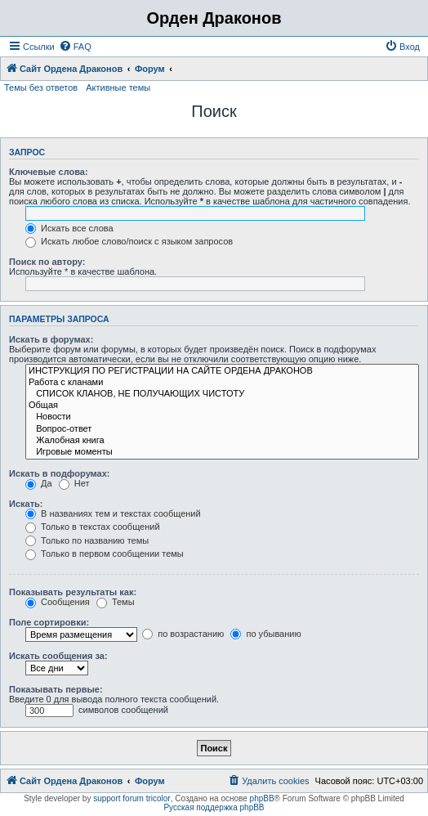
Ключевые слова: (48, 172)
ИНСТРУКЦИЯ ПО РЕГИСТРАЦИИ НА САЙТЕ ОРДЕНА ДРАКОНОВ (222, 371)
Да (38, 483)
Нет (74, 483)
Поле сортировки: (49, 622)
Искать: (25, 504)
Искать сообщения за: (58, 656)
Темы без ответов (41, 87)
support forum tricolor (131, 798)
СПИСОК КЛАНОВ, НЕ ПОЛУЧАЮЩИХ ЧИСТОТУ (222, 394)
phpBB (262, 798)
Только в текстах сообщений (92, 526)
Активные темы (118, 87)
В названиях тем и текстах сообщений (113, 513)
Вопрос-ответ (222, 429)
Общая (222, 405)
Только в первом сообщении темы (104, 553)
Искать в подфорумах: (59, 473)
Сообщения (57, 602)
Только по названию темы (87, 540)
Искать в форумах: (51, 339)
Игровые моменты (222, 452)
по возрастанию (183, 634)
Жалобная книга (222, 440)
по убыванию (265, 634)
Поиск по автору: (47, 262)
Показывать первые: (56, 689)
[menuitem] (75, 46)
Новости (222, 417)
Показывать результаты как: (72, 592)
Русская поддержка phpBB (213, 807)
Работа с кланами (222, 382)
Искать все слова (69, 228)
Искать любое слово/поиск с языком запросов (129, 241)
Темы (115, 602)
